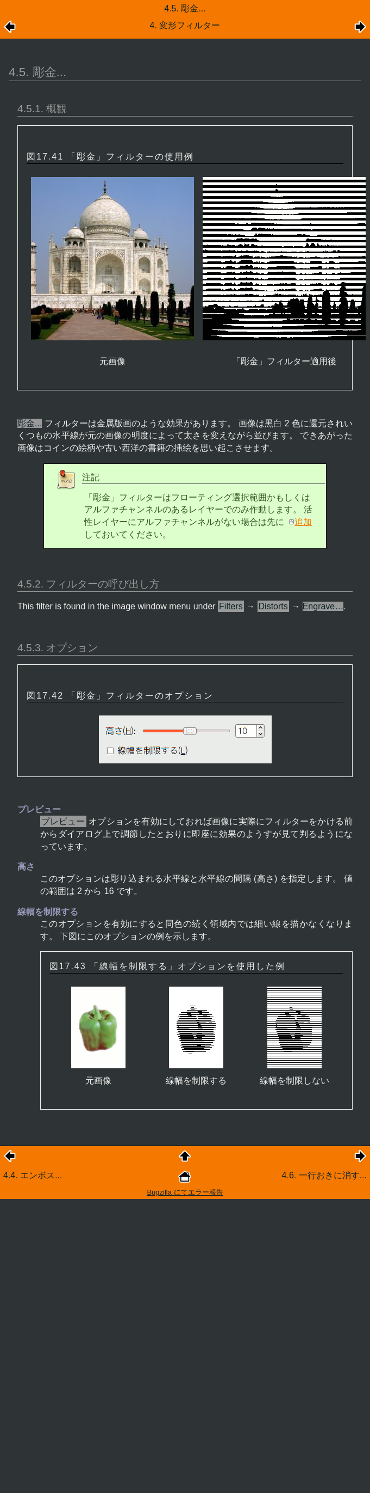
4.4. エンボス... (32, 1175)
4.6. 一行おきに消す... (324, 1175)
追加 (303, 522)
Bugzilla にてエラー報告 (185, 1192)
